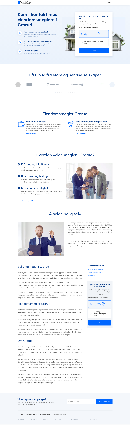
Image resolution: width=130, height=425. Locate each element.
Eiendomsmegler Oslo (45, 414)
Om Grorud (91, 275)
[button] (112, 84)
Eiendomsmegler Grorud (95, 272)
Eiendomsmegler (31, 414)
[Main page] (25, 2)
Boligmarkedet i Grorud (95, 269)
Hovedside (21, 414)
